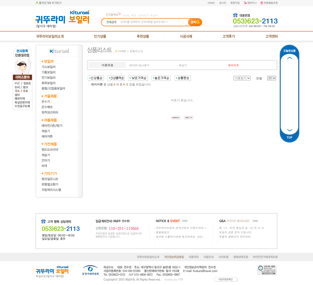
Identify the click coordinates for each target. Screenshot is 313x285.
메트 (133, 15)
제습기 (183, 65)
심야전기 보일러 (148, 15)
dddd (126, 15)
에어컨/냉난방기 (139, 65)
